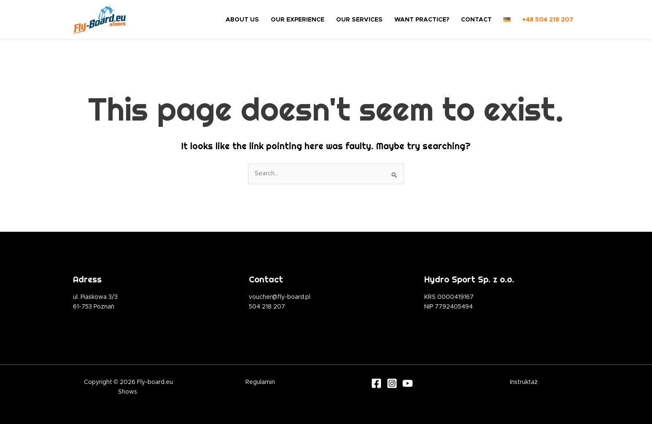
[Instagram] (392, 383)
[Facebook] (376, 383)
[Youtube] (407, 383)
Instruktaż (524, 382)
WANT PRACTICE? (421, 20)
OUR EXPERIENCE (297, 20)
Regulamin (260, 382)
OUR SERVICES (359, 20)
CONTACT (476, 20)
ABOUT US (242, 20)
